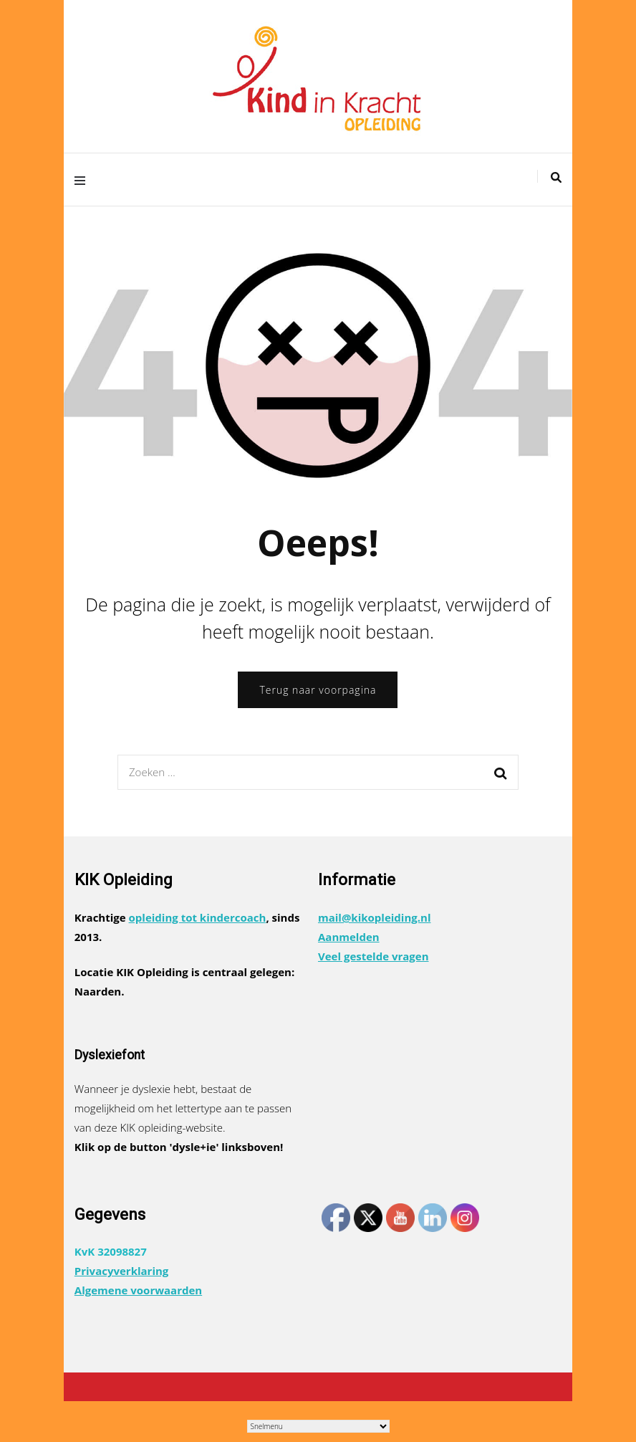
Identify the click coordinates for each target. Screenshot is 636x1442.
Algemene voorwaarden (138, 1290)
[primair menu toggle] (83, 179)
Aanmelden (349, 937)
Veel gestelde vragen (373, 956)
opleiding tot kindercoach (197, 917)
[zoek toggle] (556, 177)
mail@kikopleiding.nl (374, 917)
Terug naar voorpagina (317, 690)
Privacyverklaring (121, 1271)
